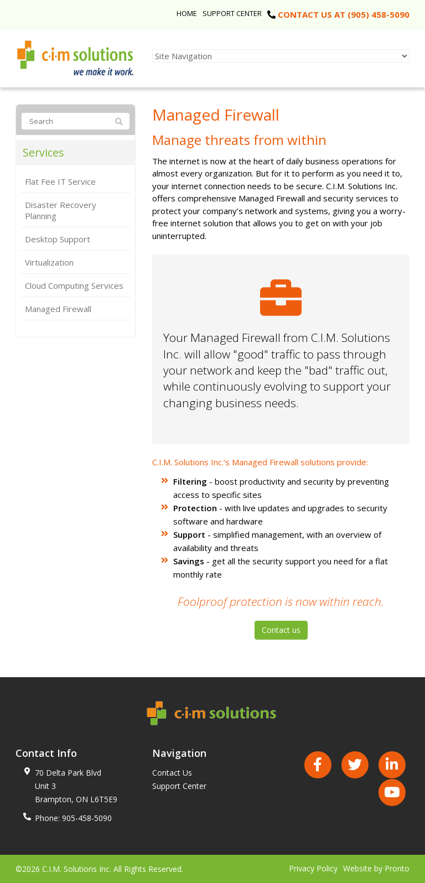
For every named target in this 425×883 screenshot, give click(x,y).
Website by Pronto (376, 868)
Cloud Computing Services (74, 285)
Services (43, 152)
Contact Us (172, 772)
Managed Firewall (58, 308)
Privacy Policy (313, 868)
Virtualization (49, 262)
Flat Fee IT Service (60, 181)
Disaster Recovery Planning (60, 210)
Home (187, 13)
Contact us (281, 630)
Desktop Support (57, 239)
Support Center (232, 13)
